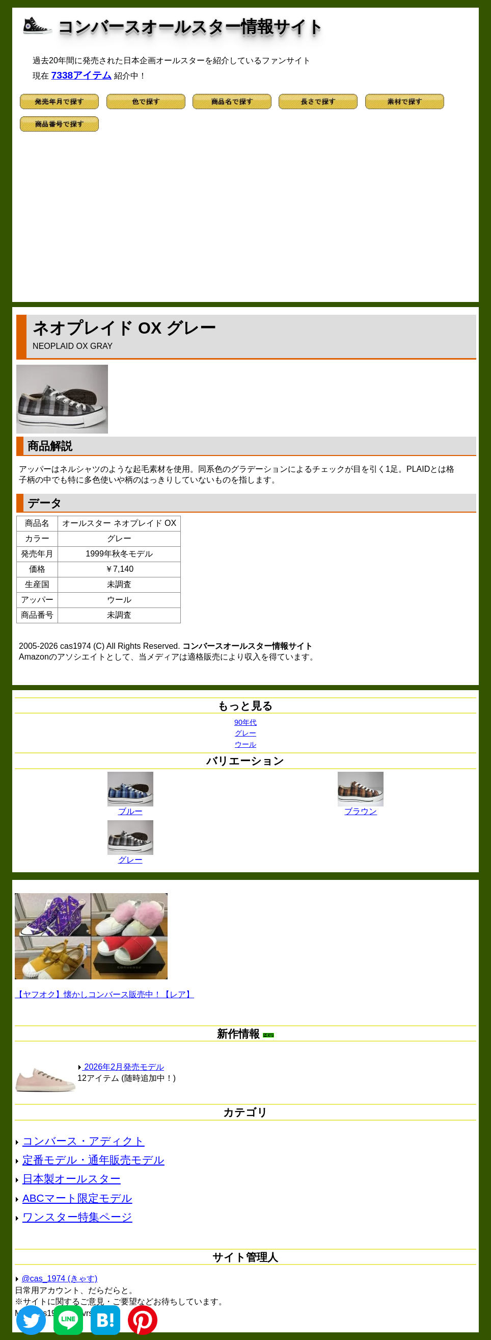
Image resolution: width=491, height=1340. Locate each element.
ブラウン (361, 807)
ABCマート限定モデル (77, 1198)
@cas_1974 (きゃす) (60, 1278)
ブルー (130, 807)
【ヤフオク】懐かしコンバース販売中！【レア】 (104, 994)
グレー (245, 733)
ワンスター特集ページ (77, 1217)
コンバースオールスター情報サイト (191, 26)
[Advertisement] (245, 220)
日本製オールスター (71, 1178)
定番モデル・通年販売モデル (93, 1160)
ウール (245, 744)
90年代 (245, 722)
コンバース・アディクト (83, 1141)
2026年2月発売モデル (120, 1067)
